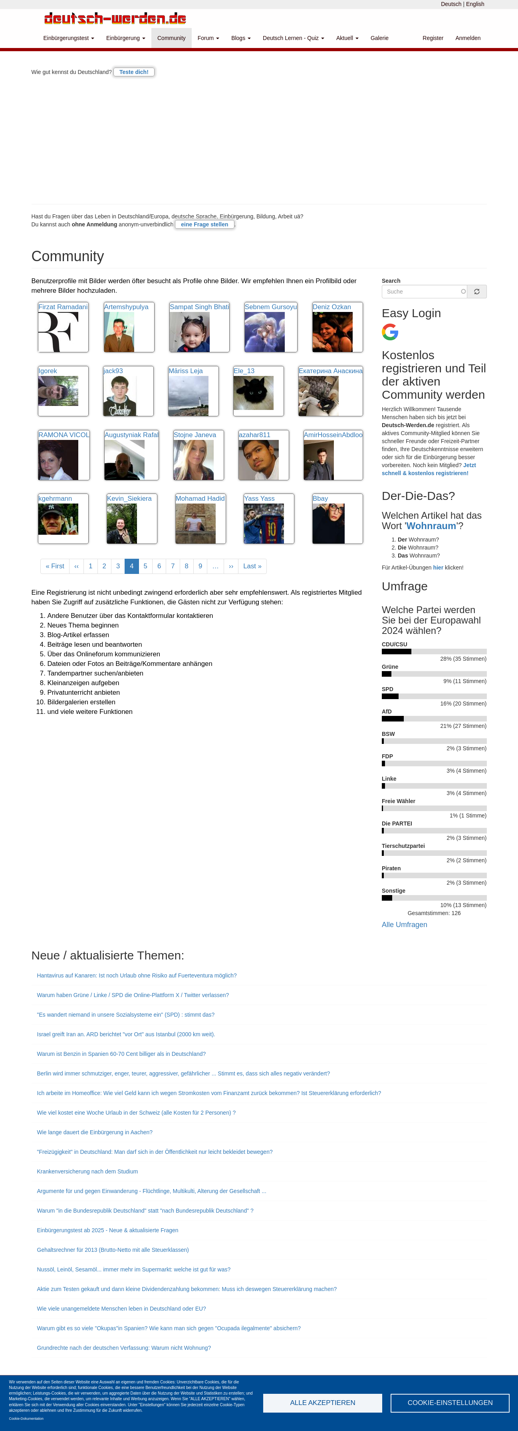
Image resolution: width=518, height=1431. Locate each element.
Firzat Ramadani (62, 307)
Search (391, 281)
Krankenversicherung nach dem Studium (87, 1171)
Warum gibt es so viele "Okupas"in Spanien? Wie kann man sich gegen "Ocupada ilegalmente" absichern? (169, 1328)
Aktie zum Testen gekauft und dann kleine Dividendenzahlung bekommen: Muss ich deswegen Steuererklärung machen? (187, 1289)
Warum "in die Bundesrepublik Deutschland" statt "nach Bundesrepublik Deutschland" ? (145, 1210)
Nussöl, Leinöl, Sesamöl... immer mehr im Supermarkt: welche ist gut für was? (134, 1269)
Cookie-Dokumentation (26, 1419)
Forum (208, 38)
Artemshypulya (126, 307)
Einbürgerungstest (69, 38)
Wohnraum (431, 525)
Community (171, 38)
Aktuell (347, 38)
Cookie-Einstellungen (450, 1403)
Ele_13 (244, 371)
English (475, 4)
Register (433, 38)
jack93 (113, 371)
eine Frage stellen (204, 224)
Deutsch (451, 4)
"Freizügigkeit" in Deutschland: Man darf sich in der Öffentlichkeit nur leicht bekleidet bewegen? (155, 1152)
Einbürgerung (125, 38)
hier (438, 567)
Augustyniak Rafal (132, 435)
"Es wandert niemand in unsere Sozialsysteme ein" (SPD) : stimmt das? (126, 1014)
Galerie (380, 38)
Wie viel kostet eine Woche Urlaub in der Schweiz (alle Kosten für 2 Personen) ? (136, 1112)
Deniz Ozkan (332, 307)
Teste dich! (134, 72)
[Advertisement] (259, 140)
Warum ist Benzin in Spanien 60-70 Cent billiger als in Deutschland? (121, 1054)
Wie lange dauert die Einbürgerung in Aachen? (95, 1132)
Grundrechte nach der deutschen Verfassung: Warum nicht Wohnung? (124, 1348)
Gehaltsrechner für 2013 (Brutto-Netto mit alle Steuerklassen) (113, 1250)
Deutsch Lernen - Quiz (293, 38)
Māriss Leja (186, 371)
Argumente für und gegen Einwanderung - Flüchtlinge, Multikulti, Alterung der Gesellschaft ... (151, 1191)
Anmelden (467, 38)
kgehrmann (55, 498)
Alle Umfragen (404, 925)
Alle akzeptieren (322, 1403)
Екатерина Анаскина (331, 371)
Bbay (320, 498)
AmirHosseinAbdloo (333, 435)
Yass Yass (259, 498)
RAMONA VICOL (63, 435)
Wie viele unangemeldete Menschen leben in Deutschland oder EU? (121, 1308)
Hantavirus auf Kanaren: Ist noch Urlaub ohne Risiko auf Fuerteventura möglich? (137, 975)
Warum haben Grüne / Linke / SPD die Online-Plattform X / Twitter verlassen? (133, 995)
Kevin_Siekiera (129, 498)
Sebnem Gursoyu (271, 307)
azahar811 (254, 435)
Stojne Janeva (195, 435)
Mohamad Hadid (200, 498)
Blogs (241, 38)
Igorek (47, 371)
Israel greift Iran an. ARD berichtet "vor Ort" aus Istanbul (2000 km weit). (126, 1034)
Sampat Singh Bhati (199, 307)
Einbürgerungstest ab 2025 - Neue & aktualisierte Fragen (108, 1230)
